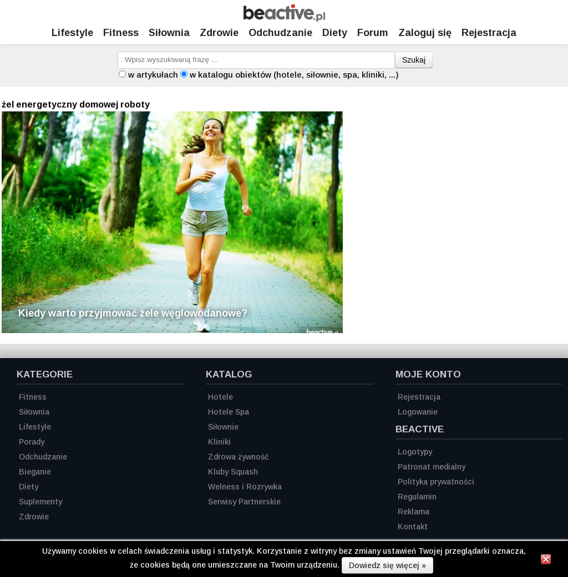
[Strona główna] (284, 18)
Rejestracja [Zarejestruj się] (489, 32)
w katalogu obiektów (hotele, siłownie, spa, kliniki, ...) (294, 74)
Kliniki (219, 441)
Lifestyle (72, 32)
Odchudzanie (280, 32)
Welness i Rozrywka (245, 486)
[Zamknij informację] (546, 560)
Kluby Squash (233, 471)
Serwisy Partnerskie (244, 501)
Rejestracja (419, 396)
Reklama (413, 511)
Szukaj (413, 59)
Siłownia (169, 32)
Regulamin (417, 496)
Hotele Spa (228, 411)
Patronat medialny (431, 466)
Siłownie (223, 426)
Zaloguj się (425, 32)
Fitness (121, 32)
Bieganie (35, 471)
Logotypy (415, 451)
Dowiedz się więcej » (387, 565)
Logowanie (418, 411)
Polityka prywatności (436, 481)
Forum (372, 32)
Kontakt (413, 526)
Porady (31, 441)
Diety (334, 32)
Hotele (220, 396)
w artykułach (153, 74)
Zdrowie (219, 32)
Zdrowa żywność (238, 456)
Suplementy (40, 501)
